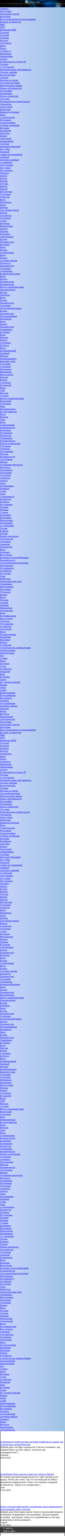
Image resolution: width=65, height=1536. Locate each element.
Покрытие (5, 671)
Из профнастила (8, 616)
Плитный (4, 152)
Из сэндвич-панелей (10, 682)
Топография (6, 91)
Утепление (5, 194)
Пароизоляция (7, 653)
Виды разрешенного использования (18, 19)
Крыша (3, 594)
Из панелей (5, 385)
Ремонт (3, 136)
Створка (4, 512)
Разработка (5, 130)
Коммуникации (7, 692)
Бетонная (4, 663)
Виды (3, 199)
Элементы (5, 449)
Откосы (4, 480)
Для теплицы (6, 165)
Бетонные (5, 223)
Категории (5, 16)
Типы (2, 483)
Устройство (5, 215)
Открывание (6, 470)
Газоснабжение (7, 703)
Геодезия (4, 32)
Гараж (3, 679)
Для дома (4, 99)
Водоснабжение (8, 695)
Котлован (4, 128)
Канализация (6, 716)
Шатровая (5, 639)
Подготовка (5, 11)
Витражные (6, 517)
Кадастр (4, 40)
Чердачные (5, 589)
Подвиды (4, 502)
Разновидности (7, 427)
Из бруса (4, 345)
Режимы (4, 510)
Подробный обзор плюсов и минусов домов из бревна (27, 1477)
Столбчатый (6, 162)
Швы (2, 406)
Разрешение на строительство (15, 101)
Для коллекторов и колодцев (14, 563)
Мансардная (6, 608)
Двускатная (5, 629)
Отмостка (5, 197)
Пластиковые (6, 451)
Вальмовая (5, 637)
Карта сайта (9, 1534)
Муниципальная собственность (15, 69)
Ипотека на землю (9, 80)
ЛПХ (2, 27)
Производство (7, 242)
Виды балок (6, 555)
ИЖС (2, 24)
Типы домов (6, 106)
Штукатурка (6, 191)
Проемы (4, 231)
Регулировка (6, 504)
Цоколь (3, 175)
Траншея (4, 173)
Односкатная (6, 610)
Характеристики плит (11, 581)
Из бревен (5, 332)
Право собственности (10, 88)
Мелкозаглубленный (10, 146)
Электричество (7, 719)
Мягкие (4, 462)
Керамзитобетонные (10, 274)
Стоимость (5, 51)
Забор (3, 687)
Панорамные (6, 523)
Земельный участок (9, 14)
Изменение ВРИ (8, 30)
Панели (4, 189)
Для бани (4, 144)
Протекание (6, 472)
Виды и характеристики (12, 287)
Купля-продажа (7, 75)
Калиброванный (8, 350)
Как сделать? (6, 618)
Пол (2, 655)
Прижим (4, 507)
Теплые (4, 528)
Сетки (3, 491)
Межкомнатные (8, 409)
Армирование (7, 141)
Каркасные (5, 109)
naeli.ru (32, 2)
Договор (4, 64)
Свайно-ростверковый (11, 154)
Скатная (4, 602)
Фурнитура (5, 435)
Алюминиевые (7, 425)
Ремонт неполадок (9, 536)
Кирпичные (6, 372)
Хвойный (4, 353)
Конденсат (5, 467)
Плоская (4, 600)
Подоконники (7, 486)
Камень (4, 186)
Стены (3, 220)
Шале (3, 114)
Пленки (4, 533)
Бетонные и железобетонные (14, 557)
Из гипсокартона (8, 411)
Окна (2, 419)
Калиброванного (8, 358)
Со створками (7, 525)
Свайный (4, 157)
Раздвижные (6, 433)
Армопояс (5, 544)
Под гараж (5, 167)
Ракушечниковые (8, 316)
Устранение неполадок (11, 464)
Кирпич (4, 181)
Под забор (5, 149)
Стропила (5, 621)
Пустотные (5, 573)
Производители (7, 289)
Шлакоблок (5, 319)
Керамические (7, 284)
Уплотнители (6, 539)
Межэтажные (6, 586)
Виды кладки (6, 374)
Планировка (6, 93)
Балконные (5, 430)
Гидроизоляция (7, 122)
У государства (7, 67)
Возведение (6, 401)
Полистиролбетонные (11, 308)
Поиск (3, 48)
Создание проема (8, 260)
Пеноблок (5, 295)
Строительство (7, 117)
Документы (5, 43)
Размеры (4, 531)
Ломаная (4, 605)
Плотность (5, 263)
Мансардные (6, 520)
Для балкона (6, 459)
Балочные (5, 552)
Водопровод (6, 698)
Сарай (3, 690)
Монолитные (6, 226)
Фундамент (5, 120)
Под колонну (6, 170)
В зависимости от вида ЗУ (13, 61)
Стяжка (3, 658)
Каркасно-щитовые (9, 112)
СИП (2, 390)
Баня (2, 674)
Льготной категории (10, 83)
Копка (3, 711)
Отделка (4, 183)
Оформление (6, 56)
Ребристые (5, 578)
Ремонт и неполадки (10, 443)
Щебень (4, 207)
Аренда (3, 59)
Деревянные (6, 329)
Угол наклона (6, 624)
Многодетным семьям (11, 85)
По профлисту (7, 568)
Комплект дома (7, 361)
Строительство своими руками (15, 647)
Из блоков (5, 234)
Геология (4, 35)
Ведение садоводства (10, 22)
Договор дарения (8, 72)
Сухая (3, 666)
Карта (3, 45)
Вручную (4, 714)
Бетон (3, 205)
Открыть (4, 8)
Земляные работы (9, 706)
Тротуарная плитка (9, 210)
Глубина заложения (9, 125)
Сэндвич (4, 395)
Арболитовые (7, 236)
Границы (4, 38)
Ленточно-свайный (9, 160)
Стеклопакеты (7, 496)
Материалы (5, 202)
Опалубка (5, 133)
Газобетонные (7, 252)
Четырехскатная (8, 634)
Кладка (3, 178)
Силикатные (6, 271)
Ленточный (5, 138)
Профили (4, 488)
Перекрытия (6, 547)
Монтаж (4, 337)
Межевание (5, 53)
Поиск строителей (9, 96)
